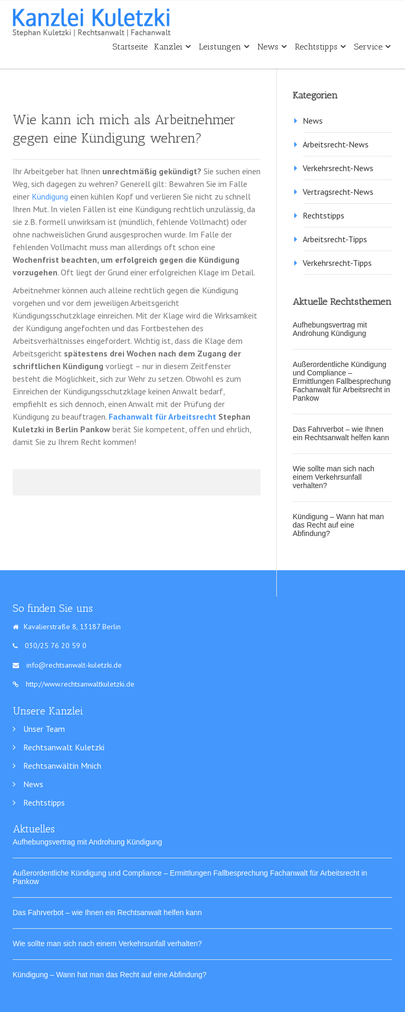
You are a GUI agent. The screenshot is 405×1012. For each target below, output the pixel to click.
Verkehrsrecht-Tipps (337, 262)
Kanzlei (172, 47)
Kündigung (50, 196)
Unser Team (44, 728)
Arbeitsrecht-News (336, 144)
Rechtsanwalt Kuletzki (63, 747)
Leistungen (224, 47)
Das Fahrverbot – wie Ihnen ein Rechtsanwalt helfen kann (341, 433)
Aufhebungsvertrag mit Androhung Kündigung (330, 329)
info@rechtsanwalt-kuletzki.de (74, 665)
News (271, 47)
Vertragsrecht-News (338, 191)
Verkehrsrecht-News (338, 168)
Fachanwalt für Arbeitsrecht (162, 416)
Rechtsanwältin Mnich (62, 765)
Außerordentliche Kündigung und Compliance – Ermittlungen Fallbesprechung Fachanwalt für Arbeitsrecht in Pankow (342, 381)
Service (372, 47)
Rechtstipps (320, 47)
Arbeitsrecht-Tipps (335, 239)
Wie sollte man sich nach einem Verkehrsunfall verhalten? (333, 477)
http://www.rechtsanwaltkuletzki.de (73, 684)
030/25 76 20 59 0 (55, 645)
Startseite (130, 47)
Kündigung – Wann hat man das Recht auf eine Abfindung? (338, 525)
